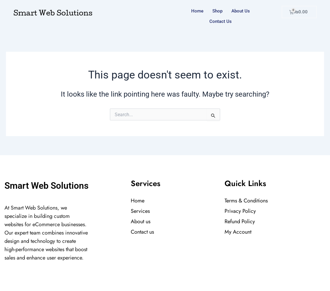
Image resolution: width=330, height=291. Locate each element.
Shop (217, 11)
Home (197, 11)
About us (240, 11)
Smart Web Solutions (52, 14)
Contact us (220, 21)
